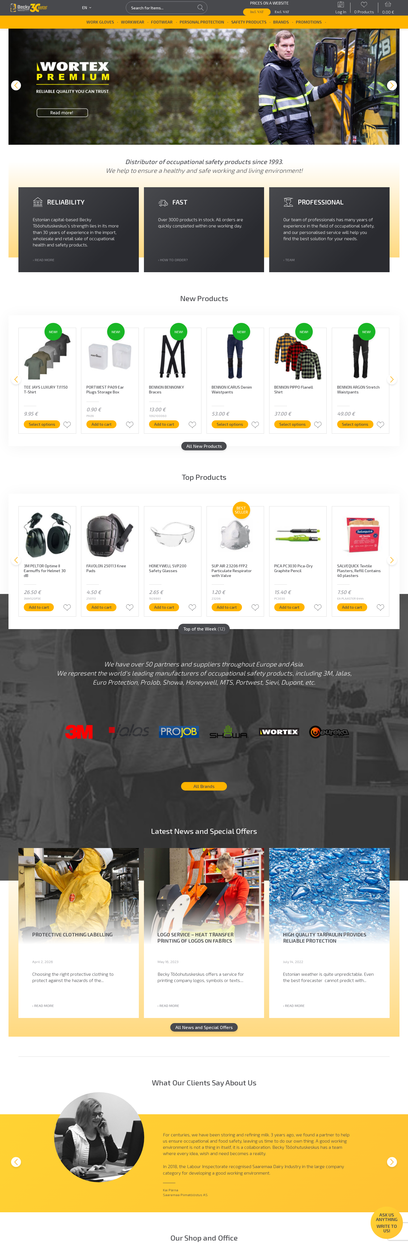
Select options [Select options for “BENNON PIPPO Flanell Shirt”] (292, 427)
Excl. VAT (282, 12)
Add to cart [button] (102, 427)
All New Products (204, 448)
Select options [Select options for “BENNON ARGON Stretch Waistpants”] (355, 427)
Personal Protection (202, 22)
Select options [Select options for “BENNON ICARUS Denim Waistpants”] (230, 427)
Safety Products (248, 22)
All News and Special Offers (204, 1030)
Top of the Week (204, 631)
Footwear (162, 22)
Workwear (132, 22)
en (87, 8)
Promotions (309, 22)
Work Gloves (100, 22)
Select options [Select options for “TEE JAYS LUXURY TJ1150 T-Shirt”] (42, 427)
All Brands (204, 789)
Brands (281, 22)
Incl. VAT (257, 12)
